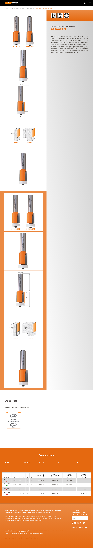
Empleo (24, 513)
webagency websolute (79, 527)
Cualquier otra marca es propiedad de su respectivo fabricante (24, 533)
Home (6, 8)
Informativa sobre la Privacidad (14, 538)
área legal (40, 511)
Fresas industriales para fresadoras (21, 8)
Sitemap (36, 538)
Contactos (32, 513)
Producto (27, 462)
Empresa (16, 511)
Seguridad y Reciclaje (13, 513)
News (33, 511)
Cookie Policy (28, 538)
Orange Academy (44, 513)
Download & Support (53, 511)
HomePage (8, 511)
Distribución (25, 511)
